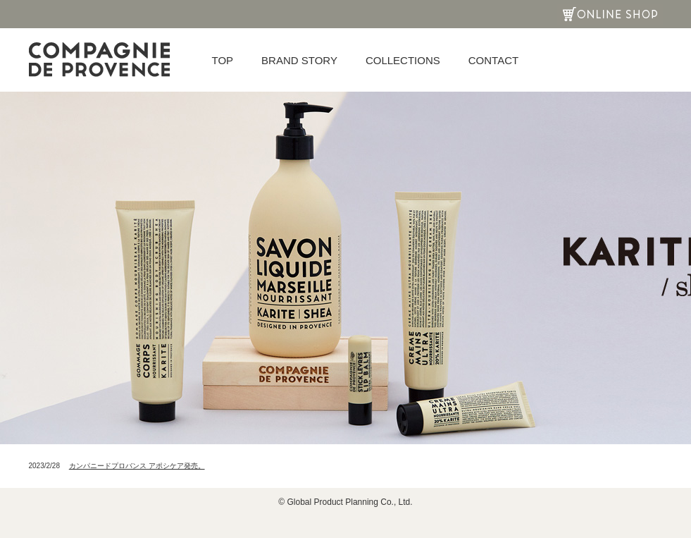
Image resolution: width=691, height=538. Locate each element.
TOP (223, 60)
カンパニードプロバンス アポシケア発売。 (137, 466)
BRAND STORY (299, 60)
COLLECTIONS (403, 60)
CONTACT (493, 60)
